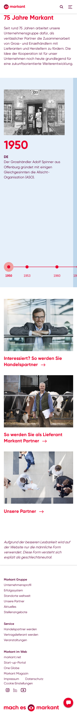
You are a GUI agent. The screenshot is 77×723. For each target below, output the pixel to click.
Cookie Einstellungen (18, 683)
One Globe (11, 668)
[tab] (9, 267)
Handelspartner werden (20, 629)
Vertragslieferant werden (21, 634)
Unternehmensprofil (17, 585)
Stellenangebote (15, 612)
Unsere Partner (20, 511)
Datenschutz (34, 679)
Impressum (11, 679)
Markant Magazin (16, 673)
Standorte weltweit (17, 596)
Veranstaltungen (15, 640)
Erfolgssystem (13, 590)
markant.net (12, 657)
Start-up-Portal (15, 662)
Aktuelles (10, 606)
